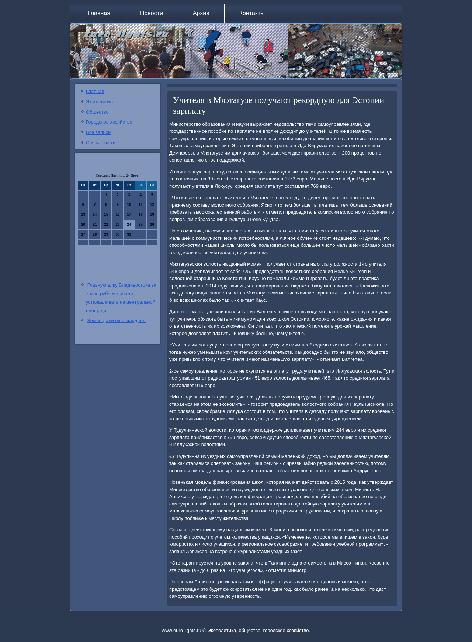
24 (129, 224)
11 (141, 205)
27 (83, 234)
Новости (151, 13)
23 (117, 224)
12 (152, 205)
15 (106, 215)
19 (152, 215)
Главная (99, 13)
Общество (97, 112)
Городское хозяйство (109, 122)
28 (95, 234)
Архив (201, 13)
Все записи (98, 132)
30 (117, 234)
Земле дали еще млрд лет (116, 320)
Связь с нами (100, 142)
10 (129, 205)
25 (141, 224)
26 (152, 224)
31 (129, 234)
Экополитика (100, 101)
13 (83, 215)
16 (117, 215)
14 (95, 215)
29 (106, 234)
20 (83, 224)
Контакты (252, 13)
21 (95, 224)
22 (106, 224)
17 (129, 215)
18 (141, 215)
